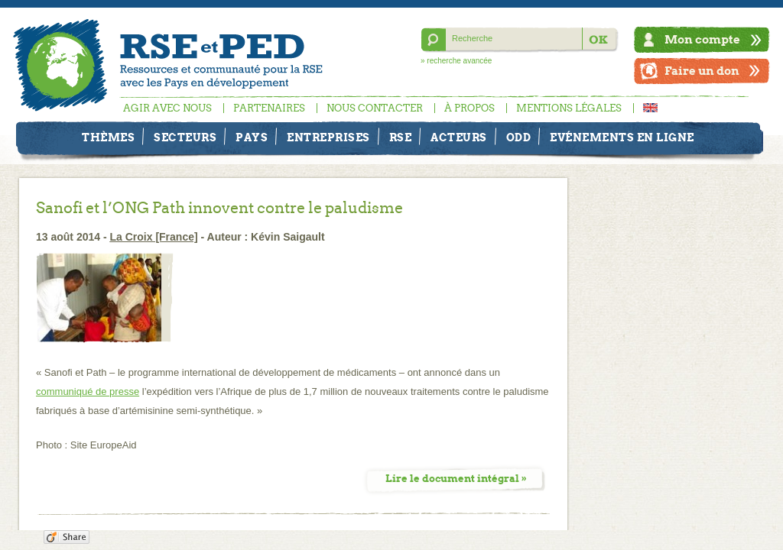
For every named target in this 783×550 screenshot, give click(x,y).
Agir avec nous (167, 108)
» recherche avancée (456, 61)
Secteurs (185, 137)
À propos (469, 108)
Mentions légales (569, 108)
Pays (252, 137)
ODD (518, 137)
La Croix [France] (154, 237)
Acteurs (458, 137)
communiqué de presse (87, 391)
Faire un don (701, 70)
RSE (400, 137)
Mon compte (702, 39)
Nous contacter (375, 108)
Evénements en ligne (622, 137)
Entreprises (328, 137)
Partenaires (269, 108)
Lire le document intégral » (456, 478)
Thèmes (108, 137)
